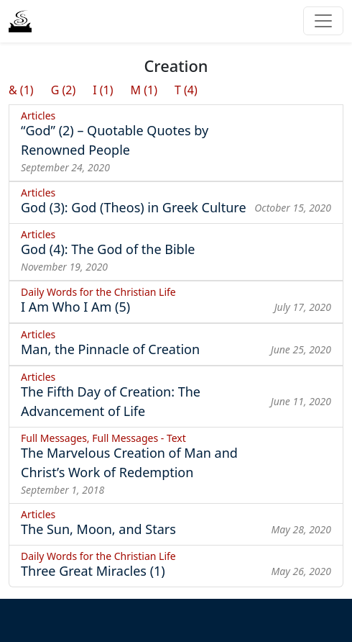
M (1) (144, 90)
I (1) (103, 90)
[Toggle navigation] (323, 20)
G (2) (63, 90)
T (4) (186, 90)
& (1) (21, 90)
